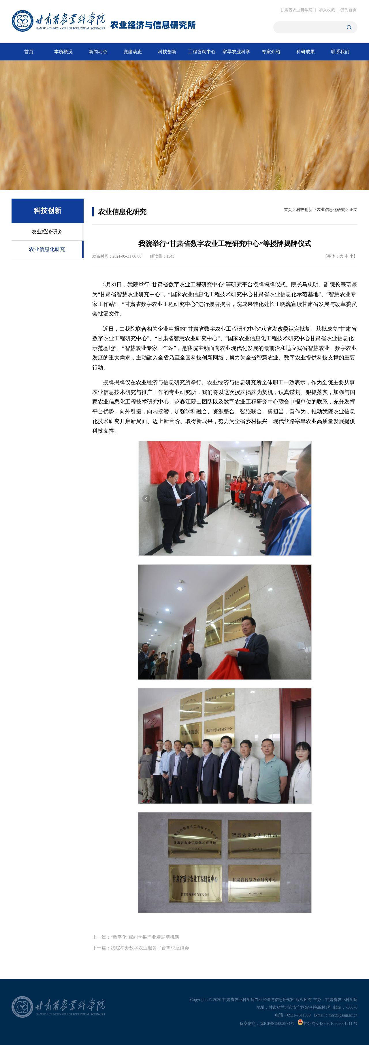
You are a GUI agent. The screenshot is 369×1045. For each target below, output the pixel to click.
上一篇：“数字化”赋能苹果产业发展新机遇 (135, 937)
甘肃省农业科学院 (296, 10)
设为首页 (348, 10)
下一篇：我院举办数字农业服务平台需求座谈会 (140, 947)
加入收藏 (327, 10)
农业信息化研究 (331, 210)
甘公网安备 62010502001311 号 (327, 1023)
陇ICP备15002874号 (277, 1023)
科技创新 (304, 210)
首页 (288, 210)
